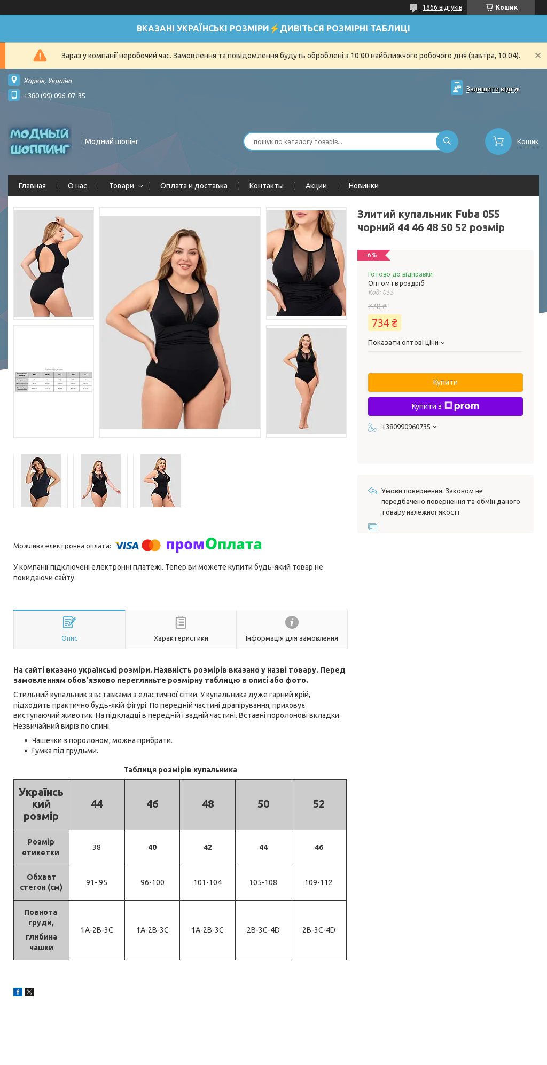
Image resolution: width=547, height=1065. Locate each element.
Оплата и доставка (194, 186)
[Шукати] (447, 141)
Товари (121, 186)
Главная (32, 186)
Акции (316, 186)
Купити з (445, 406)
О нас (77, 186)
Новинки (364, 186)
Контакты (266, 186)
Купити (445, 382)
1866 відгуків (442, 7)
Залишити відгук (493, 88)
